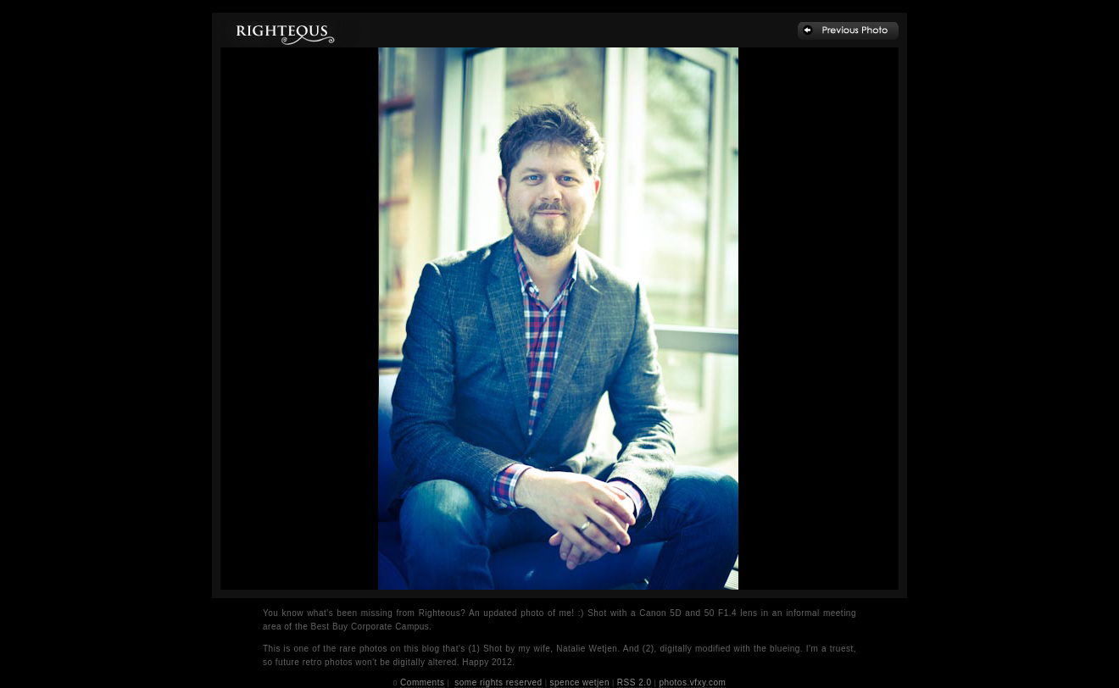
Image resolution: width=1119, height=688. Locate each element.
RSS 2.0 (634, 682)
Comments (422, 682)
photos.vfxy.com (692, 682)
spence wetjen (580, 682)
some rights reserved (498, 682)
